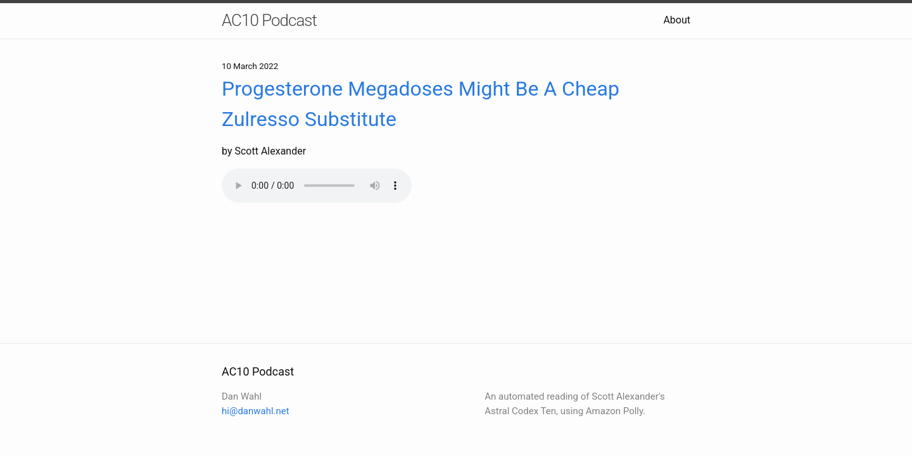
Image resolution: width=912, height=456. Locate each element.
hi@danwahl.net (255, 411)
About (676, 20)
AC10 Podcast (269, 20)
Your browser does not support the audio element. (317, 185)
